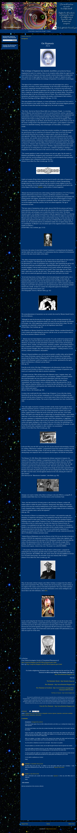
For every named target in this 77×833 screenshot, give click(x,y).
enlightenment (28, 713)
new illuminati (7, 5)
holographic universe (47, 713)
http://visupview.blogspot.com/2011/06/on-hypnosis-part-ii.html (44, 664)
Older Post (71, 824)
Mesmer (40, 187)
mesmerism (32, 715)
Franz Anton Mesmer (37, 713)
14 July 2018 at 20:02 (34, 773)
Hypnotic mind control (59, 767)
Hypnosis (55, 775)
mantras (27, 715)
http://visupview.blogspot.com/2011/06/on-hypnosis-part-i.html (39, 662)
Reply (26, 759)
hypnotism (59, 713)
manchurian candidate (67, 713)
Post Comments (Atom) (51, 828)
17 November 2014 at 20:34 (36, 763)
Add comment (25, 782)
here (46, 590)
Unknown (27, 763)
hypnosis (54, 713)
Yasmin (27, 773)
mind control (38, 715)
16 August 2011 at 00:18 (37, 722)
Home (48, 824)
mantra (23, 715)
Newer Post (25, 824)
